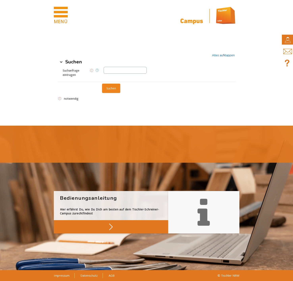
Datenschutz (89, 275)
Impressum (61, 275)
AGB (112, 275)
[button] (223, 55)
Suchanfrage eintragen (71, 72)
